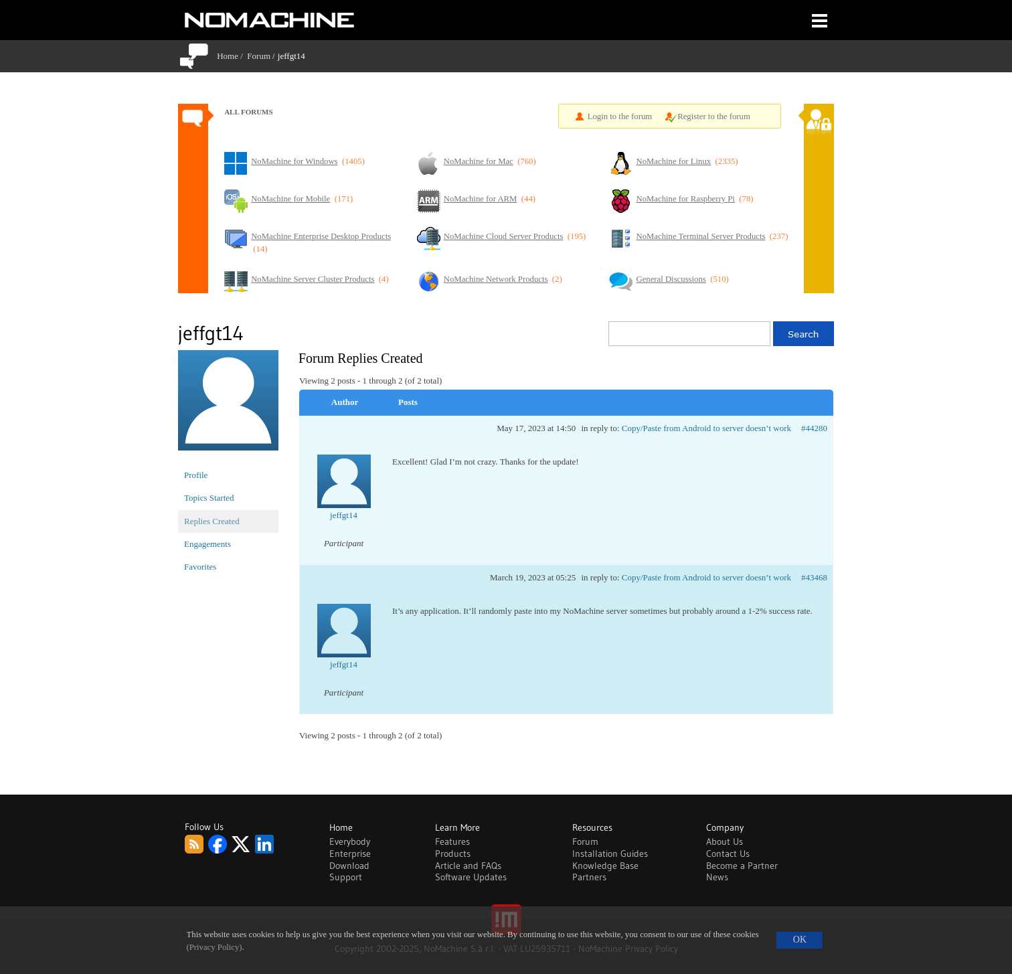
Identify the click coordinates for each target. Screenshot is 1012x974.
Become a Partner (742, 866)
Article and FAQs (468, 866)
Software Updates (471, 877)
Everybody (349, 841)
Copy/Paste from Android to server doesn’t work (706, 428)
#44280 (814, 428)
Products (453, 853)
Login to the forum (620, 116)
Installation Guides (610, 853)
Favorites (200, 567)
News (717, 877)
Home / (232, 56)
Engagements (207, 544)
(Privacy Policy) (214, 947)
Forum (258, 56)
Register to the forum (713, 116)
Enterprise (350, 853)
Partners (589, 877)
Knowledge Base (605, 866)
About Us (724, 841)
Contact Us (728, 853)
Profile (195, 475)
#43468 (814, 577)
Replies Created (212, 521)
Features (452, 841)
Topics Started (209, 498)
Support (345, 877)
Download (349, 866)
